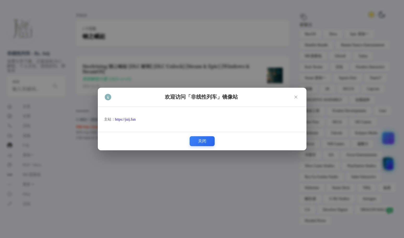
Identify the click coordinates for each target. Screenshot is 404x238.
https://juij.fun (125, 119)
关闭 (202, 141)
